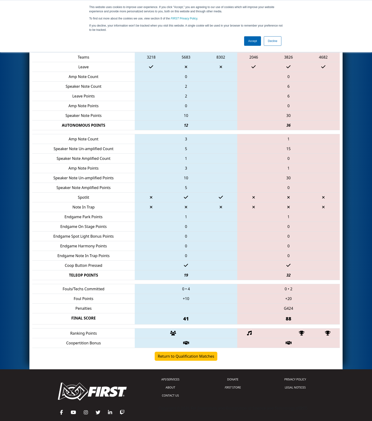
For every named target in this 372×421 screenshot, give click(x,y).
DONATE (232, 379)
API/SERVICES (170, 379)
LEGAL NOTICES (295, 387)
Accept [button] (252, 41)
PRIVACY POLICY (295, 379)
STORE (233, 387)
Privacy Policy (184, 18)
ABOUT (170, 387)
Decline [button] (272, 41)
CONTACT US (170, 395)
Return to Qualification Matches (186, 356)
